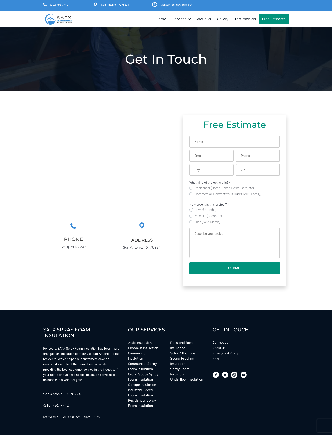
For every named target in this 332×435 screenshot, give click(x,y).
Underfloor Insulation (186, 379)
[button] (189, 19)
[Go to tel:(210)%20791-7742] (73, 236)
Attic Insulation (140, 342)
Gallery (222, 19)
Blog (216, 358)
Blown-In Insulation (143, 348)
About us (203, 19)
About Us (219, 348)
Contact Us (220, 343)
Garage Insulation (142, 384)
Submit (234, 268)
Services (179, 19)
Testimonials (245, 19)
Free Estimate (274, 19)
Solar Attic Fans (182, 353)
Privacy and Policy (225, 353)
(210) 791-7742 (59, 4)
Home (161, 19)
